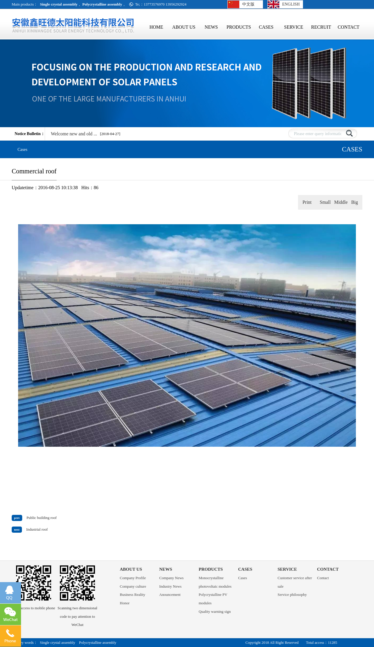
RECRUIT (321, 28)
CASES (266, 28)
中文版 (248, 4)
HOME (156, 27)
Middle (341, 202)
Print (306, 202)
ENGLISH (291, 4)
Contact (323, 578)
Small (325, 202)
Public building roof (42, 518)
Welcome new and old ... (74, 133)
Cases (22, 149)
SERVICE (293, 28)
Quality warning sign (215, 611)
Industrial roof (37, 529)
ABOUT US (184, 28)
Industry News (170, 586)
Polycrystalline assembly (98, 643)
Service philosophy (292, 594)
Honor (124, 603)
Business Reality (132, 594)
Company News (171, 578)
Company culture (133, 586)
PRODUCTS (238, 28)
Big (354, 202)
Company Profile (133, 578)
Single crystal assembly (57, 643)
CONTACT (348, 28)
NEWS (211, 28)
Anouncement (170, 594)
